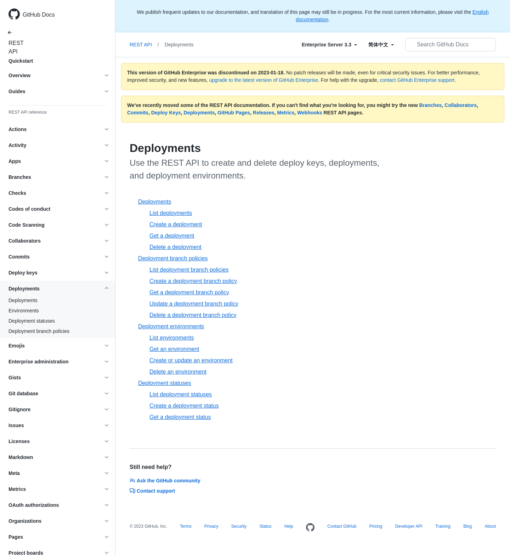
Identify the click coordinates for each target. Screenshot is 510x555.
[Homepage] (310, 527)
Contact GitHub (341, 526)
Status (265, 526)
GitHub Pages (233, 112)
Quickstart (20, 61)
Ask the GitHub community (165, 480)
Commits (137, 112)
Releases (263, 112)
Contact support (152, 491)
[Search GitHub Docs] (450, 44)
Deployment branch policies (38, 331)
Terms (186, 526)
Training (442, 526)
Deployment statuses (31, 321)
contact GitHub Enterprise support (417, 80)
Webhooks (309, 112)
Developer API (409, 526)
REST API (14, 47)
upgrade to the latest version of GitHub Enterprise (263, 80)
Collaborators (460, 105)
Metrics (285, 112)
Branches (430, 105)
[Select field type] (329, 44)
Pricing (375, 526)
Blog (467, 526)
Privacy (211, 526)
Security (238, 526)
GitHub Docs (39, 15)
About (490, 526)
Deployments (23, 300)
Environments (23, 310)
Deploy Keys (166, 112)
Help (288, 526)
